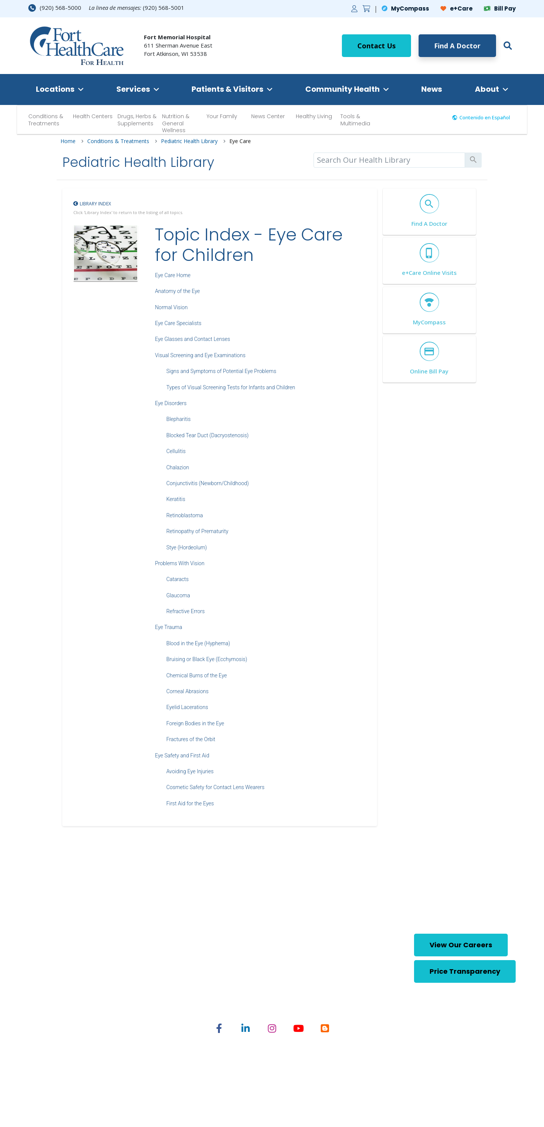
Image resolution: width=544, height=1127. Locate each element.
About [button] (487, 89)
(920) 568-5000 (54, 8)
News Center (268, 116)
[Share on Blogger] (325, 1028)
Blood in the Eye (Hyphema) (198, 643)
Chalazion (177, 467)
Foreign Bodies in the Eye (195, 723)
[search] (389, 160)
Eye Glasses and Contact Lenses (192, 339)
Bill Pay (500, 8)
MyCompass (405, 8)
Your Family (222, 116)
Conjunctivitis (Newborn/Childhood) (207, 483)
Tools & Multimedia (355, 120)
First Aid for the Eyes (190, 803)
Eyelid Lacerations (187, 707)
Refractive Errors (185, 611)
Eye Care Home (172, 275)
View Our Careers (461, 945)
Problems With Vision (179, 563)
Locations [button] (55, 89)
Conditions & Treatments (45, 120)
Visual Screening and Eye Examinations (200, 355)
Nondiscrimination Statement (358, 1066)
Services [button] (133, 89)
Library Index (95, 203)
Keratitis (175, 499)
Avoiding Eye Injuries (189, 771)
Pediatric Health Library (189, 141)
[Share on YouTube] (298, 1028)
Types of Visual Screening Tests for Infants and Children (230, 387)
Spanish (299, 1066)
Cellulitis (175, 451)
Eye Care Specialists (178, 323)
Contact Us (376, 45)
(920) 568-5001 (163, 7)
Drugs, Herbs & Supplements (136, 120)
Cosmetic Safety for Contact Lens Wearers (215, 787)
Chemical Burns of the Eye (196, 675)
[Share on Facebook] (219, 1028)
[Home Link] (76, 45)
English (271, 1066)
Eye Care (240, 141)
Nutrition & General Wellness (175, 123)
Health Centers (93, 116)
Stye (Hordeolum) (186, 547)
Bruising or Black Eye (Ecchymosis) (206, 659)
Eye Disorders (171, 403)
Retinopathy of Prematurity (197, 531)
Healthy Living (314, 116)
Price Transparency (465, 971)
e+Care (456, 8)
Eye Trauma (168, 627)
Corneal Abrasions (187, 691)
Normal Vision (171, 307)
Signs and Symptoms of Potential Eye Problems (221, 371)
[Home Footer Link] (73, 958)
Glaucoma (178, 595)
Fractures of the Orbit (190, 739)
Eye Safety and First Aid (182, 755)
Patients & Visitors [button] (227, 89)
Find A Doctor (457, 45)
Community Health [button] (342, 89)
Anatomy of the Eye (177, 291)
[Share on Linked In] (245, 1028)
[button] (506, 46)
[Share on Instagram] (272, 1028)
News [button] (431, 89)
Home (68, 141)
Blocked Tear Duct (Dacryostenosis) (207, 435)
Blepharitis (178, 419)
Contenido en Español (484, 117)
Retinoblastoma (184, 515)
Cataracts (177, 579)
